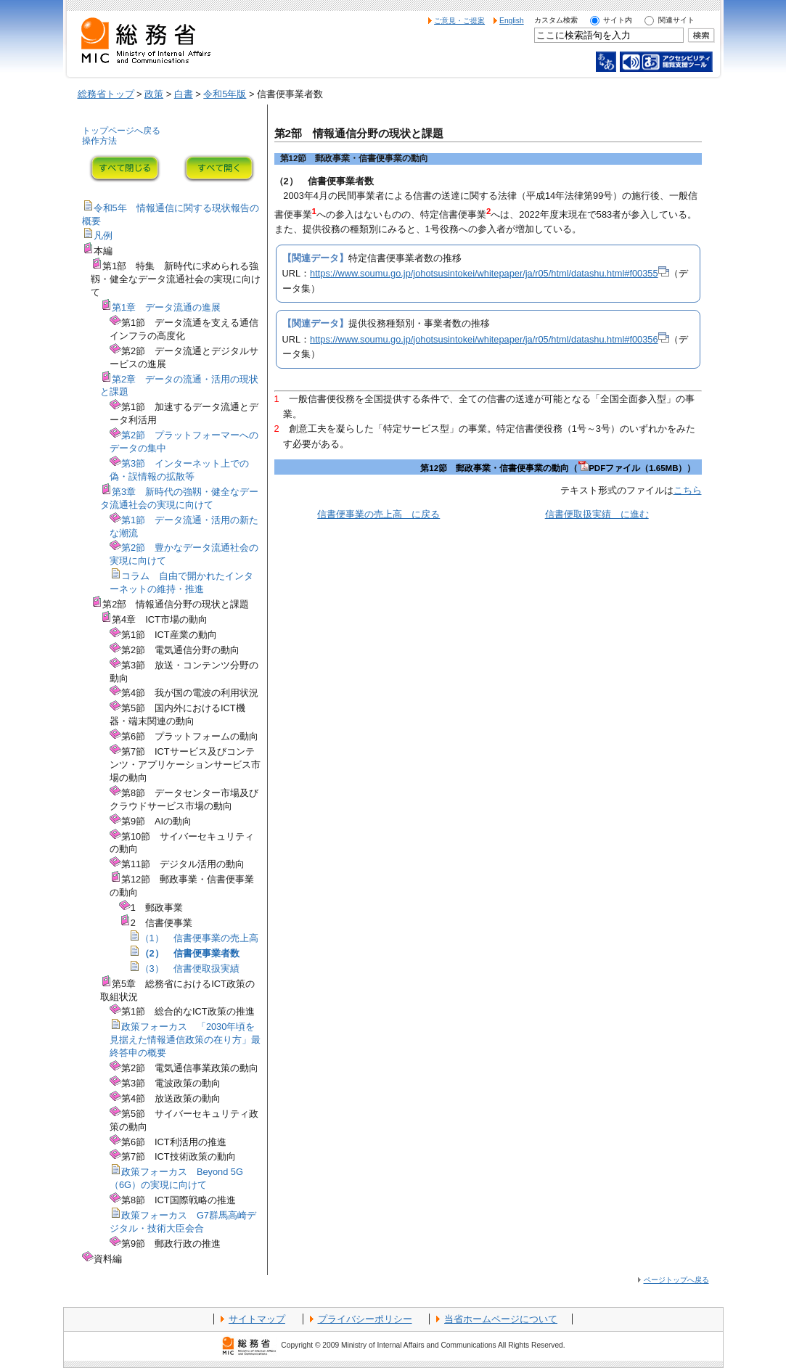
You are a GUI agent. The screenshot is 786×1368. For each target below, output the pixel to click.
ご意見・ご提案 (459, 21)
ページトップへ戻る (676, 1280)
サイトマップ (257, 1319)
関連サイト (676, 20)
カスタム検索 (556, 20)
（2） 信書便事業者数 (190, 953)
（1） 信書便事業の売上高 (199, 938)
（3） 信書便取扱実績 (190, 968)
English (511, 21)
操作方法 (99, 140)
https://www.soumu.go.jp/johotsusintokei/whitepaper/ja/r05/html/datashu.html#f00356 (489, 339)
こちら (688, 490)
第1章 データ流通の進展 (166, 307)
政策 (153, 94)
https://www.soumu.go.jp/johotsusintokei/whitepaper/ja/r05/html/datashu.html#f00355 (489, 273)
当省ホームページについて (500, 1319)
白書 (183, 94)
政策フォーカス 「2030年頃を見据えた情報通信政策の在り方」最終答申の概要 (185, 1039)
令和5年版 (224, 94)
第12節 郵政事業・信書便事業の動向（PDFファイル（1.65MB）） (557, 468)
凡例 (103, 235)
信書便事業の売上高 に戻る (378, 514)
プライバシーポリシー (365, 1319)
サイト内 (617, 20)
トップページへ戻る (121, 130)
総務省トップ (106, 94)
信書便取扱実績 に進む (597, 514)
